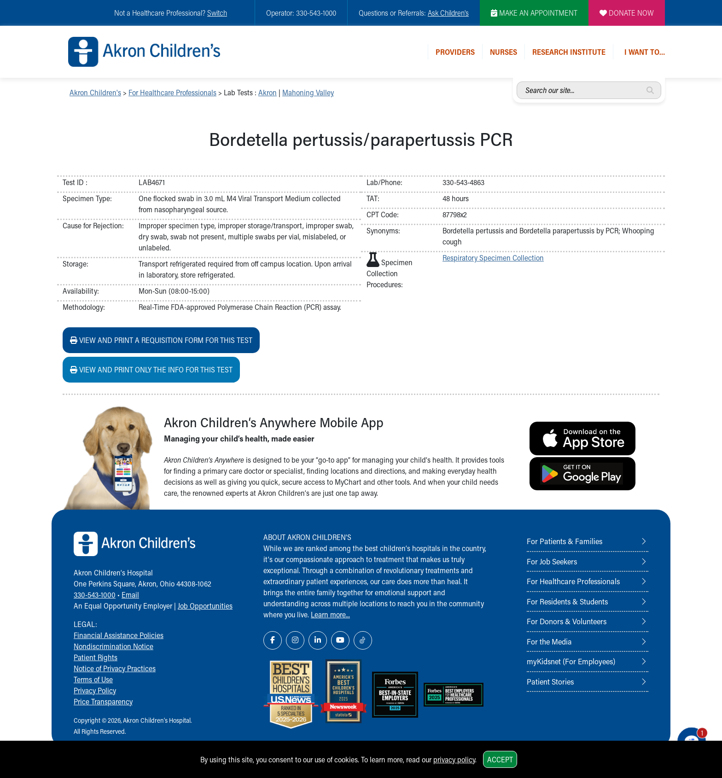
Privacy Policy (95, 690)
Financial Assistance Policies (118, 635)
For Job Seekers (552, 561)
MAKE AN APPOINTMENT (534, 12)
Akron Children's (95, 92)
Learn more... (330, 614)
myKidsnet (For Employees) (571, 661)
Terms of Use (93, 679)
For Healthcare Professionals (172, 92)
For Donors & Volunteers (566, 621)
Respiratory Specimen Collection (493, 257)
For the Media (549, 641)
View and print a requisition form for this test (161, 340)
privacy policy (454, 759)
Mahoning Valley (308, 92)
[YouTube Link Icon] (340, 640)
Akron (267, 92)
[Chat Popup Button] (689, 737)
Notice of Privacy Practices (115, 668)
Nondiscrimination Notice (113, 646)
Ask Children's (448, 12)
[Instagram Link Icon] (295, 640)
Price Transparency (103, 701)
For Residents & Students (567, 601)
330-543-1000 (95, 594)
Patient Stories (550, 681)
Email (130, 594)
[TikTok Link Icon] (363, 640)
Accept (500, 759)
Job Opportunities (205, 605)
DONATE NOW (627, 12)
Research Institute (569, 52)
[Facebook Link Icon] (272, 640)
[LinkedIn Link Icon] (318, 640)
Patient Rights (95, 657)
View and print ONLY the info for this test (151, 369)
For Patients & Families (564, 541)
